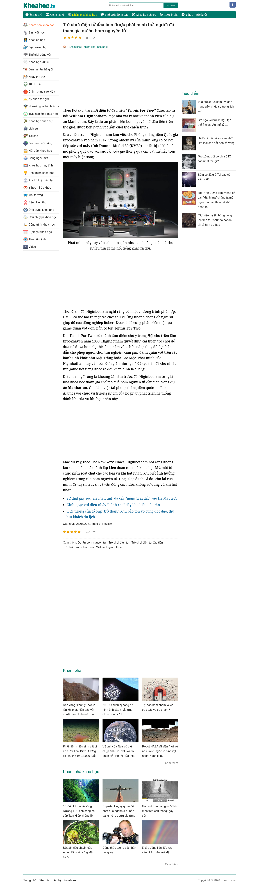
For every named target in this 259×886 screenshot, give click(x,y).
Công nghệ (55, 14)
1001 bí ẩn (169, 14)
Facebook (70, 879)
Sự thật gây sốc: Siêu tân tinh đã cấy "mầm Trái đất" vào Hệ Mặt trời (122, 498)
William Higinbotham (109, 546)
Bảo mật (44, 879)
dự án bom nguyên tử (92, 542)
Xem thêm (171, 762)
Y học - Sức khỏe (194, 14)
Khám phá (75, 46)
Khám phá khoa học (82, 14)
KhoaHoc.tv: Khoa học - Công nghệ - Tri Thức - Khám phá (43, 5)
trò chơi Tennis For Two (78, 546)
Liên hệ (56, 879)
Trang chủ (33, 14)
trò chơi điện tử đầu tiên (147, 542)
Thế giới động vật (114, 14)
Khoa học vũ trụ (143, 14)
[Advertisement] (120, 78)
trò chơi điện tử (118, 542)
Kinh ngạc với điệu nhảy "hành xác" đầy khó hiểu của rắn (113, 504)
